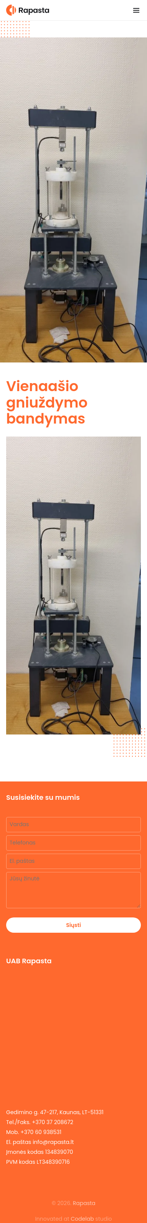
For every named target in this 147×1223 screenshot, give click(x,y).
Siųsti (73, 925)
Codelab (82, 1219)
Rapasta (84, 1203)
